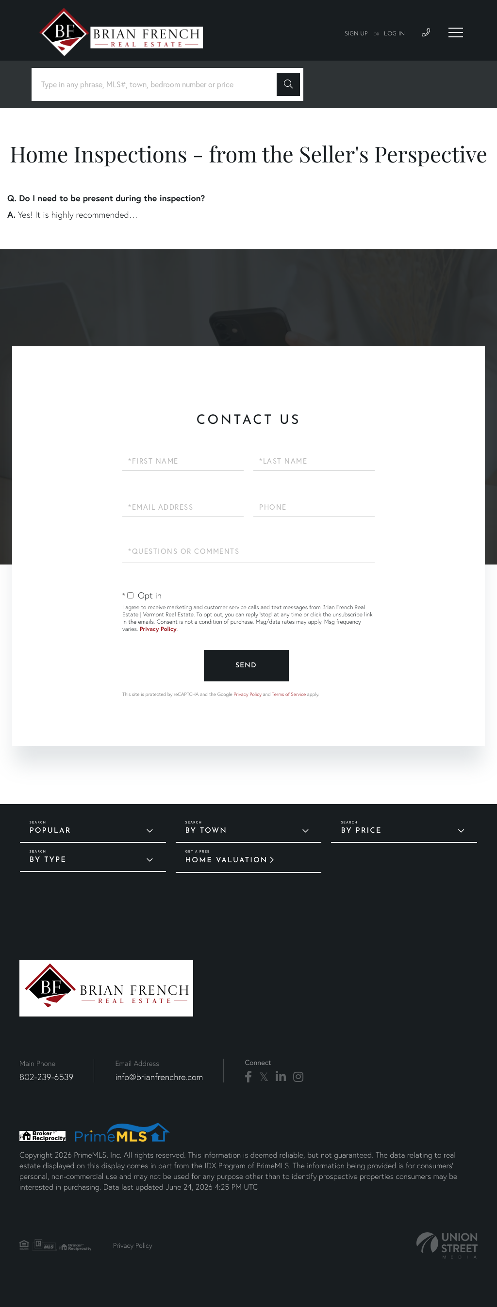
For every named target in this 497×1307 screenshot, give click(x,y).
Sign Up (356, 34)
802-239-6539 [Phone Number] (46, 1076)
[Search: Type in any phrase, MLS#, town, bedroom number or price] (157, 85)
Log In (394, 34)
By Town (206, 831)
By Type (48, 860)
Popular (50, 831)
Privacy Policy (158, 629)
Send (246, 665)
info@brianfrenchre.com (159, 1076)
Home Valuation (226, 860)
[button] (288, 84)
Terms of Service (289, 694)
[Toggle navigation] (455, 32)
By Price (361, 831)
